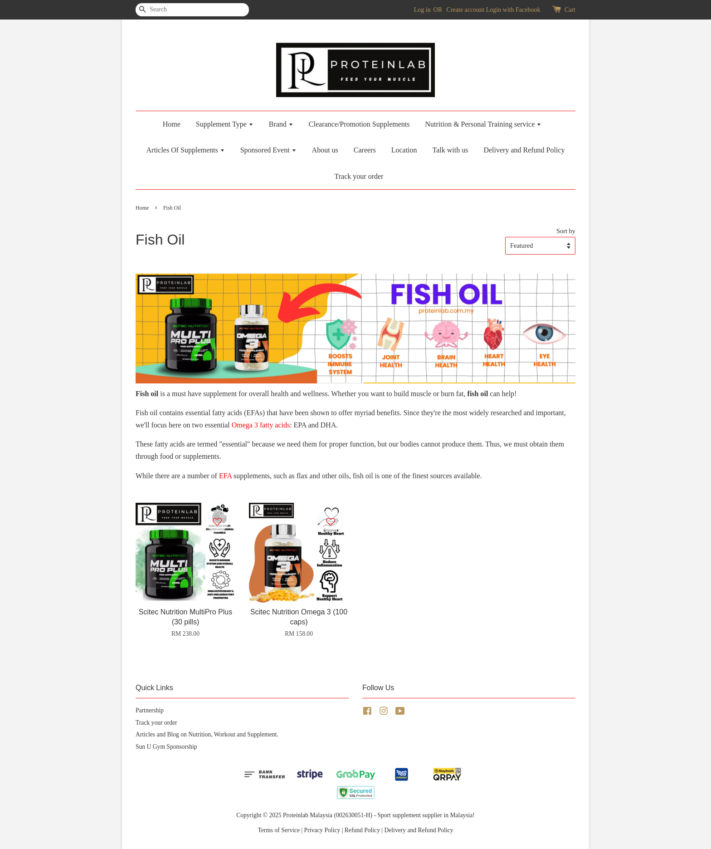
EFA (225, 476)
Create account (466, 9)
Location (404, 150)
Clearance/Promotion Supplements (359, 124)
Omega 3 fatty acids (261, 425)
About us (325, 150)
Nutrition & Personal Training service (483, 124)
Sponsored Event (268, 150)
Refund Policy (362, 830)
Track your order (359, 176)
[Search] (163, 9)
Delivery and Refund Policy (524, 150)
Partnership (150, 710)
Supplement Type (224, 124)
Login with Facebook (513, 9)
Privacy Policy (322, 830)
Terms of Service (279, 830)
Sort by (565, 231)
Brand (281, 124)
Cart (570, 9)
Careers (365, 150)
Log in (422, 9)
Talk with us (450, 150)
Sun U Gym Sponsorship (166, 746)
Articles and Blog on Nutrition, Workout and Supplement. (207, 734)
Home (171, 124)
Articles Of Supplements (185, 150)
